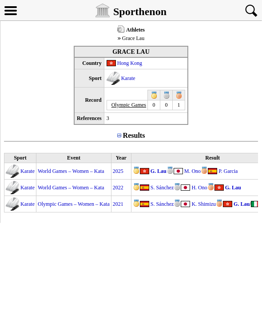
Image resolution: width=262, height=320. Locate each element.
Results (134, 135)
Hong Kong (129, 63)
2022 (118, 187)
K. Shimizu (203, 204)
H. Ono (199, 187)
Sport (20, 158)
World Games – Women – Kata (71, 171)
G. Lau (159, 171)
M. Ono (192, 171)
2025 (118, 171)
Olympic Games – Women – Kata (74, 204)
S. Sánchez (162, 187)
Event (73, 158)
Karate (128, 78)
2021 (118, 204)
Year (121, 158)
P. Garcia (228, 171)
